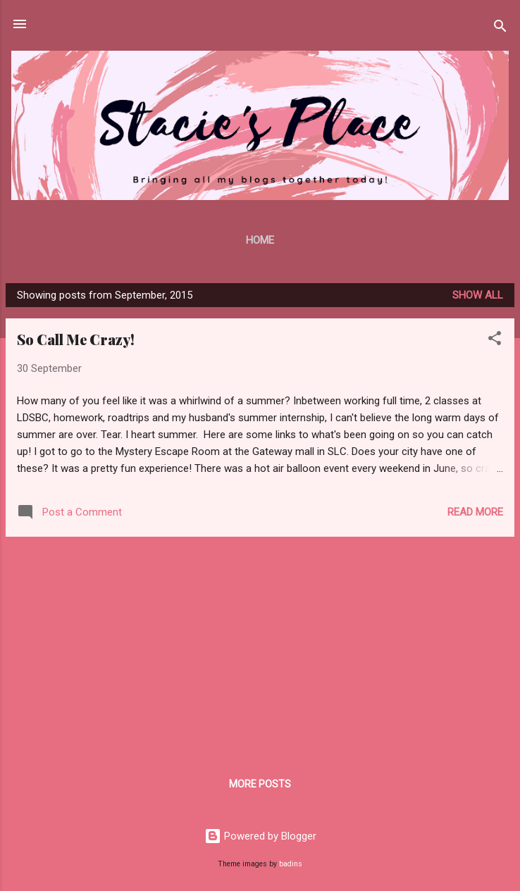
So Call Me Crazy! (76, 339)
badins (290, 863)
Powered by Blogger (260, 836)
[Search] (500, 28)
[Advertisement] (260, 646)
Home (260, 240)
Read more (475, 512)
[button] (494, 340)
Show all (477, 295)
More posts (260, 784)
